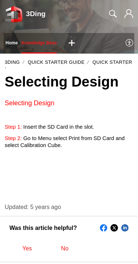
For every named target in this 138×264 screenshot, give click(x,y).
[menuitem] (129, 43)
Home (12, 42)
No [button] (64, 248)
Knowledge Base (39, 42)
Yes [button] (27, 248)
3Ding (12, 62)
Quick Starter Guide (56, 62)
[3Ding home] (14, 14)
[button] (71, 43)
